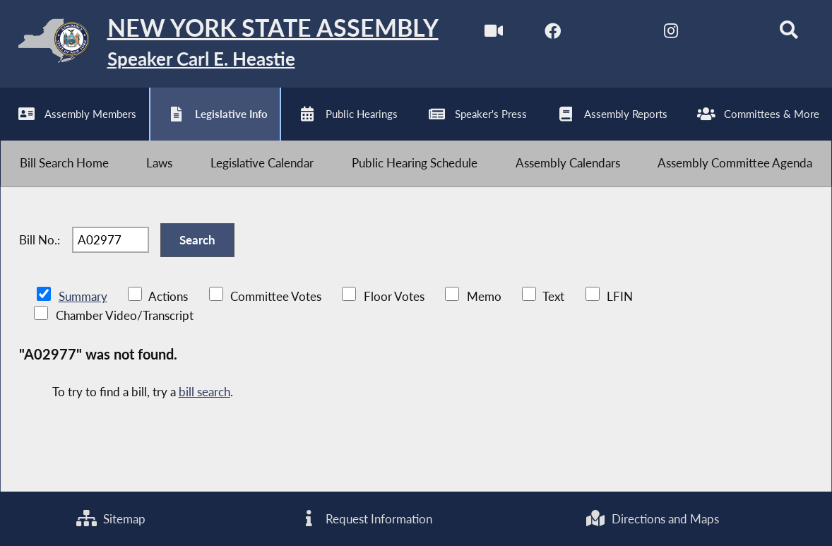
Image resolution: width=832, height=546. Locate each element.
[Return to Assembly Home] (219, 44)
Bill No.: (39, 239)
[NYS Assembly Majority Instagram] (671, 34)
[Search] (788, 34)
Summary (83, 296)
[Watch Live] (493, 34)
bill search (204, 391)
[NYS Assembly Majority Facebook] (553, 34)
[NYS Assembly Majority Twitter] (611, 34)
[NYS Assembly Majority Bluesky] (730, 34)
